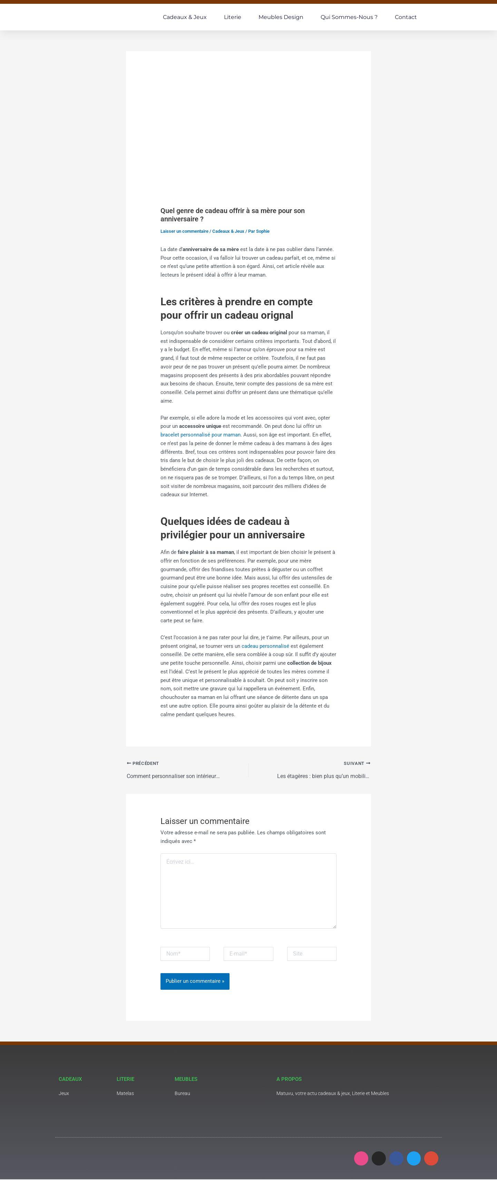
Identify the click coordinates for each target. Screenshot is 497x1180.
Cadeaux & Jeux (185, 17)
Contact (406, 17)
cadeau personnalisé (266, 646)
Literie (232, 17)
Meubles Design (281, 17)
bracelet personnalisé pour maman (200, 435)
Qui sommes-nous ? (349, 17)
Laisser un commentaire (184, 231)
